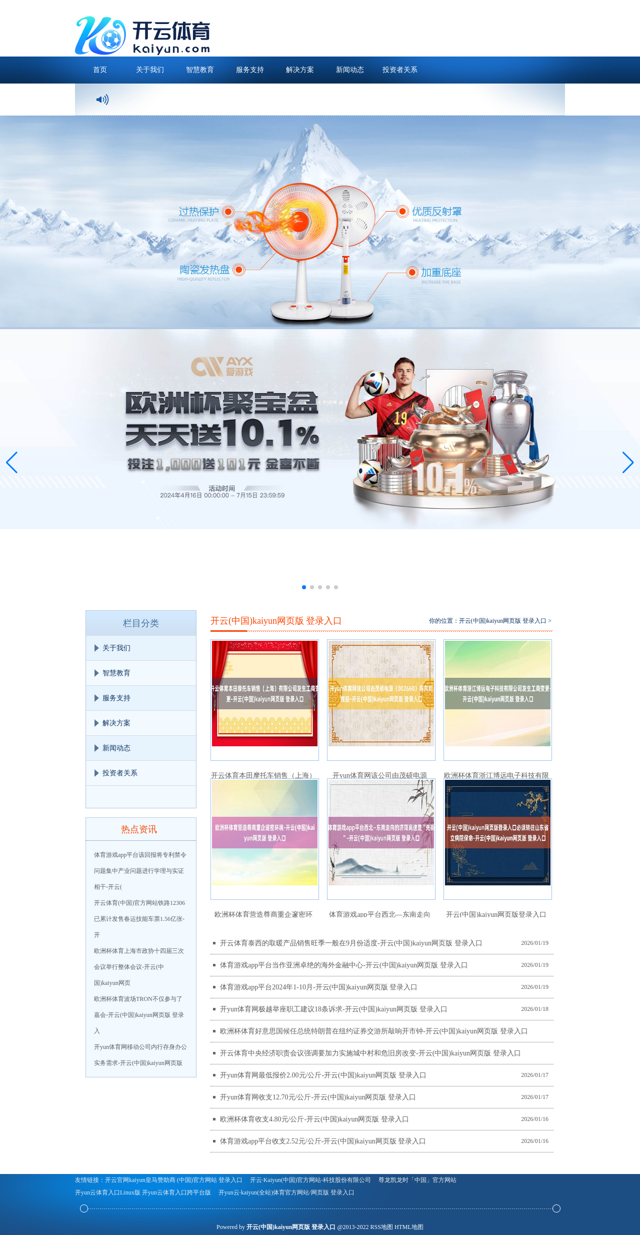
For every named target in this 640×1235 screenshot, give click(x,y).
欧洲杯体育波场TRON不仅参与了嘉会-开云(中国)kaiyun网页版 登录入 (139, 1014)
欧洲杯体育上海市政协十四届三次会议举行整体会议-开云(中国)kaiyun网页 (139, 966)
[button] (628, 463)
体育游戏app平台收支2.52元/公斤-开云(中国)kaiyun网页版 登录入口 (323, 1141)
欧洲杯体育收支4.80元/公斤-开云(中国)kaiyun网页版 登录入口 (314, 1119)
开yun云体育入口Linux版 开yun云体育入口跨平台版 (143, 1192)
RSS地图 (381, 1226)
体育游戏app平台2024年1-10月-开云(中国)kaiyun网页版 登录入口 (319, 987)
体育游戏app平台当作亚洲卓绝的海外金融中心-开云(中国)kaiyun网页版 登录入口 (344, 965)
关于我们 (150, 70)
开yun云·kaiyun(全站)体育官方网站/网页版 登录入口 (286, 1192)
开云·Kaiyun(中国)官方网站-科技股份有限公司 (310, 1179)
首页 (100, 70)
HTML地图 (409, 1226)
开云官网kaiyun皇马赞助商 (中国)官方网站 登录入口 (173, 1179)
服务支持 (250, 70)
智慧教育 (200, 70)
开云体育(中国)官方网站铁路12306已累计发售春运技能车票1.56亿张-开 (139, 918)
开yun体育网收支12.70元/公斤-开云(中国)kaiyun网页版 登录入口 (318, 1097)
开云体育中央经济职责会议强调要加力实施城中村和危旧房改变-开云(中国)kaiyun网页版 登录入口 (370, 1053)
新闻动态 (350, 70)
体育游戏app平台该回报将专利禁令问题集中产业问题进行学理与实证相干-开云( (140, 870)
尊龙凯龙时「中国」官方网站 (417, 1179)
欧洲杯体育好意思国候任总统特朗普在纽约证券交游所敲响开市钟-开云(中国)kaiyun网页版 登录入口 (374, 1031)
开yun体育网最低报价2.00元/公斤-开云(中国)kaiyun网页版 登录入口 (323, 1075)
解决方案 (300, 70)
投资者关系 (400, 70)
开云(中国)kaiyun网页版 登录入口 (503, 620)
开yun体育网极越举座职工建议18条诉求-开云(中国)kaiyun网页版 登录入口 (334, 1009)
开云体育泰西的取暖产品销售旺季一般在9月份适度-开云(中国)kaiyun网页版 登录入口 (351, 943)
